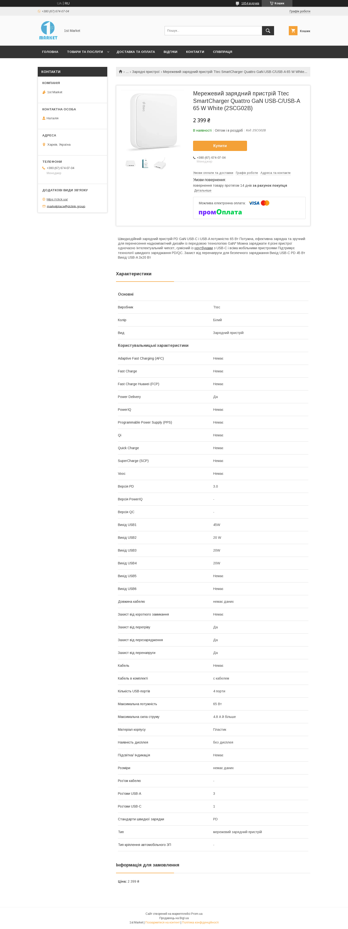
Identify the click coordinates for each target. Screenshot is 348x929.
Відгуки (170, 52)
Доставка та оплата (135, 52)
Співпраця (222, 52)
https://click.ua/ (57, 199)
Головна (50, 52)
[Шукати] (268, 30)
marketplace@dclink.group (66, 206)
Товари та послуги (85, 52)
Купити (220, 146)
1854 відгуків (250, 3)
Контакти (195, 52)
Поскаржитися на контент (162, 922)
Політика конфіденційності (200, 922)
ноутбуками (204, 248)
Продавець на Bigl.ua (174, 918)
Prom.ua (197, 913)
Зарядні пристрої (146, 72)
